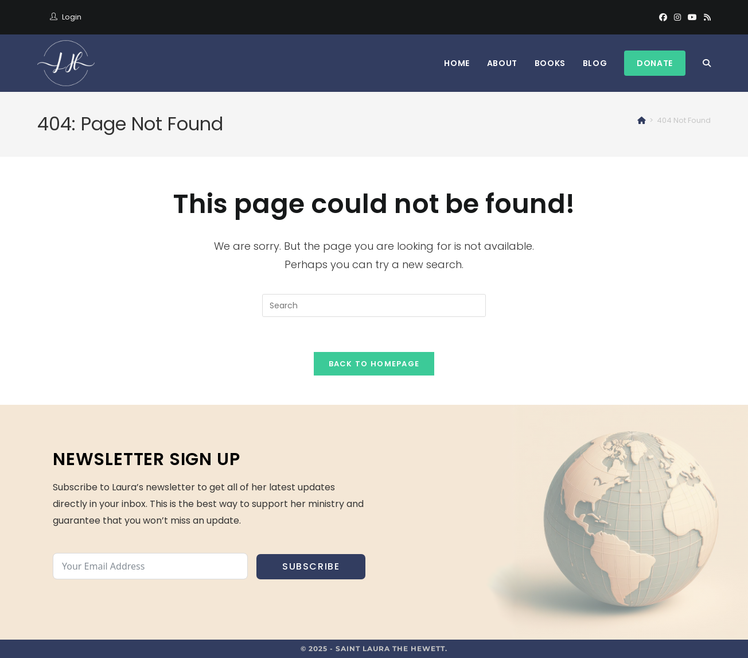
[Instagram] (677, 17)
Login (71, 16)
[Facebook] (663, 17)
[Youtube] (692, 17)
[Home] (641, 120)
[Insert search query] (374, 305)
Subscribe (311, 566)
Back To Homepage (374, 363)
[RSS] (705, 17)
